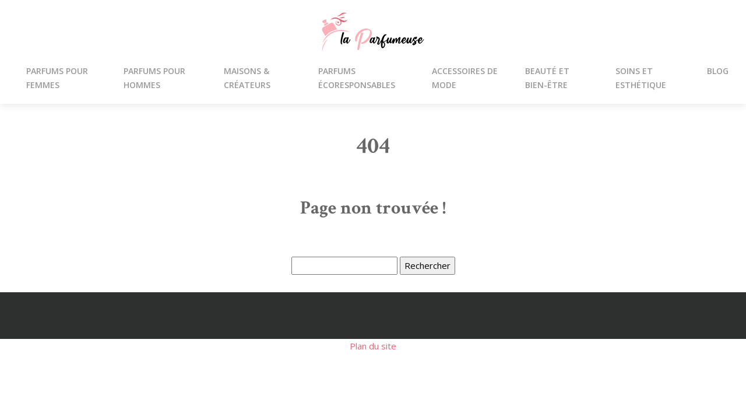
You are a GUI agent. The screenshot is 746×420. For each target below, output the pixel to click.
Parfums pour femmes (57, 77)
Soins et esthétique (640, 77)
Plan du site (373, 346)
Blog (718, 70)
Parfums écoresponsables (356, 77)
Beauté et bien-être (547, 77)
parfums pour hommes (154, 77)
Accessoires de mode (465, 77)
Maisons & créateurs (247, 77)
